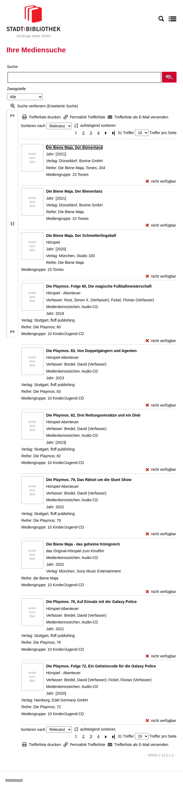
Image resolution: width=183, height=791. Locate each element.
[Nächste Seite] (106, 132)
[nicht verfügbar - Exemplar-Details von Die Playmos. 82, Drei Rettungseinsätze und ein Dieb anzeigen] (161, 469)
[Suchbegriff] (84, 77)
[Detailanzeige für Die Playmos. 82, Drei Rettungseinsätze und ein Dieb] (93, 415)
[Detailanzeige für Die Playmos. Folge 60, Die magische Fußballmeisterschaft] (99, 286)
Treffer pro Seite (163, 133)
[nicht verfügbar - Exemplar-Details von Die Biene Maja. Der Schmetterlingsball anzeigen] (161, 276)
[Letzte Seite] (113, 132)
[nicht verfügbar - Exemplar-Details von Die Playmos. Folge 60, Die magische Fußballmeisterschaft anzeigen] (161, 340)
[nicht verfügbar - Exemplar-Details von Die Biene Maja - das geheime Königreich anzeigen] (161, 591)
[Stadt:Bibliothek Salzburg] (33, 21)
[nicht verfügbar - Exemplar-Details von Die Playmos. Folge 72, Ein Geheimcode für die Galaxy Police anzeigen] (161, 720)
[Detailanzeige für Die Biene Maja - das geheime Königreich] (83, 544)
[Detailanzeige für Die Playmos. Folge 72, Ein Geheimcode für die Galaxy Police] (101, 666)
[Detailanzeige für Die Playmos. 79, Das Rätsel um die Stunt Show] (88, 480)
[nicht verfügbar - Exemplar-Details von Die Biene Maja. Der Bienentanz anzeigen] (161, 181)
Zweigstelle (16, 89)
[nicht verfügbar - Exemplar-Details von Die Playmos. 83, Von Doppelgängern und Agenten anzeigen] (161, 405)
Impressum (14, 780)
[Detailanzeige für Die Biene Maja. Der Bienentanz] (74, 147)
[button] (169, 77)
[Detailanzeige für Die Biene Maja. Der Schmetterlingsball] (81, 235)
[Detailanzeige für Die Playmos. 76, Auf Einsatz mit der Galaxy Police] (91, 601)
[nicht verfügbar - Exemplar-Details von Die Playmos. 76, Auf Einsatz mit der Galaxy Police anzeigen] (161, 656)
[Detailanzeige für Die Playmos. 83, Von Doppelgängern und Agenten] (91, 351)
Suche (12, 66)
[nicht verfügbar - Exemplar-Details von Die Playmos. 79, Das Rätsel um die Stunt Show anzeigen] (161, 534)
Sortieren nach (33, 126)
